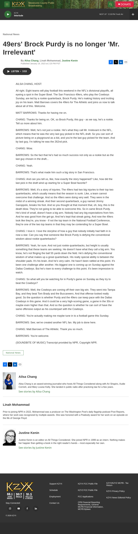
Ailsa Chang (31, 60)
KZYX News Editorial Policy (118, 498)
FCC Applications (85, 497)
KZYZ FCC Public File (88, 490)
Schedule (53, 490)
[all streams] (134, 14)
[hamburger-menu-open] (7, 4)
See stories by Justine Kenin (35, 447)
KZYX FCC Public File (88, 484)
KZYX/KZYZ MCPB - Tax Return (117, 484)
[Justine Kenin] (9, 437)
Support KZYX (55, 484)
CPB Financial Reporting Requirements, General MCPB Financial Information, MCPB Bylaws (90, 505)
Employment (55, 497)
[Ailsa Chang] (9, 380)
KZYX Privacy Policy (115, 491)
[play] (8, 14)
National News (11, 34)
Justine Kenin (70, 60)
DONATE (126, 4)
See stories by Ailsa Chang (34, 391)
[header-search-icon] (111, 4)
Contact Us (54, 503)
